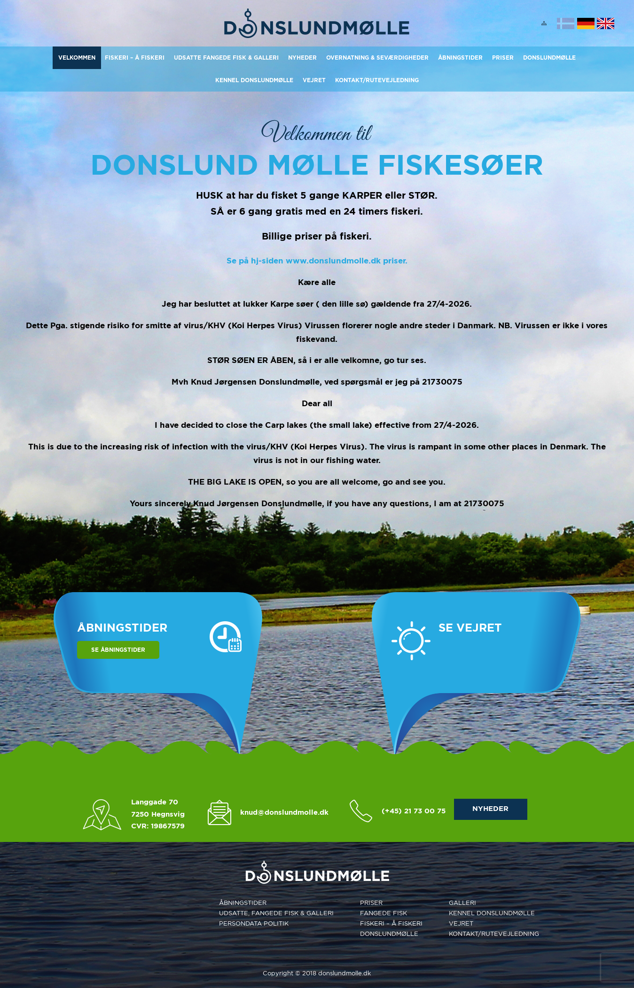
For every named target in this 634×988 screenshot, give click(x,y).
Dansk (565, 23)
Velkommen (76, 57)
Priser (503, 57)
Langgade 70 (154, 802)
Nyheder (302, 57)
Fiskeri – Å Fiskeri (134, 57)
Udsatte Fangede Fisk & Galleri (226, 57)
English (605, 23)
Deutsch (586, 23)
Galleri (462, 902)
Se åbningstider (118, 649)
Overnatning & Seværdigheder (377, 57)
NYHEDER (490, 808)
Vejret (314, 80)
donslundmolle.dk (344, 973)
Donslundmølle (549, 57)
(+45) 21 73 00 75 (414, 811)
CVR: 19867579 (158, 826)
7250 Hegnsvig (158, 814)
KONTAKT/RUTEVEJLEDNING (377, 80)
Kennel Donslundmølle (254, 80)
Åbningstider (460, 57)
